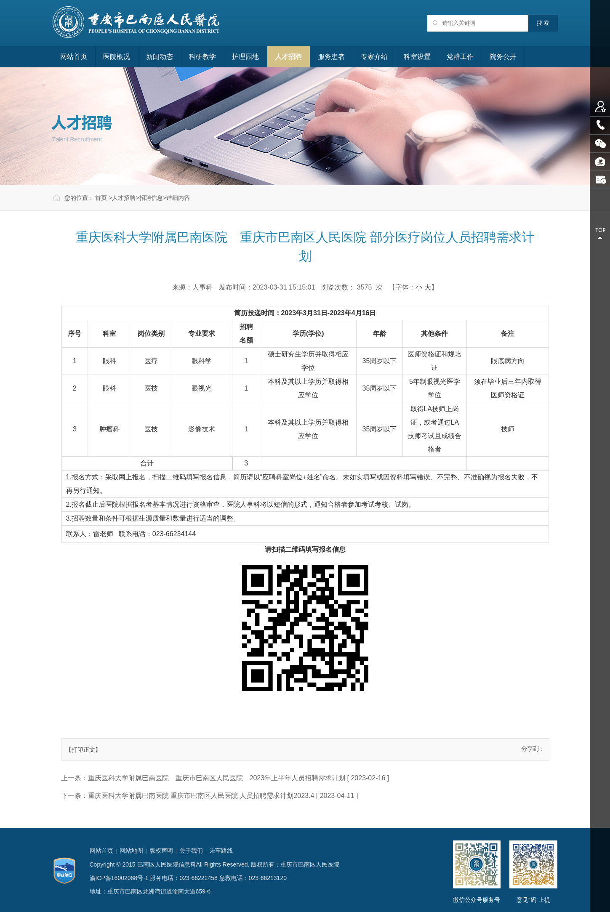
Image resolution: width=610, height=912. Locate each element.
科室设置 (417, 56)
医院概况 (116, 56)
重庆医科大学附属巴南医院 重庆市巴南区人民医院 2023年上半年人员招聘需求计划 (217, 778)
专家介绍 (374, 56)
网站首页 (73, 56)
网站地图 (131, 850)
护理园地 (245, 56)
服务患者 (331, 56)
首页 (101, 197)
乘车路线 (221, 850)
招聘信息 (151, 197)
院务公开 (503, 56)
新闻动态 (159, 56)
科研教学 (202, 56)
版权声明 (161, 850)
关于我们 (191, 850)
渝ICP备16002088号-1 (119, 878)
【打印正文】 (83, 749)
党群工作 (460, 56)
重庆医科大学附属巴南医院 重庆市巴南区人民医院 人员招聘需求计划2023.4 (201, 795)
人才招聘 (288, 56)
